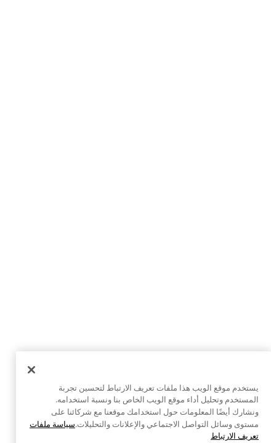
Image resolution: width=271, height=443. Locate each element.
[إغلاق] (31, 379)
